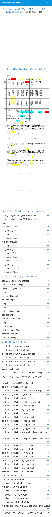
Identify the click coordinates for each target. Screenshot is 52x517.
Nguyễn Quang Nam (13, 12)
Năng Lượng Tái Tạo (17, 9)
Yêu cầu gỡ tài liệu (38, 69)
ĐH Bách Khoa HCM (38, 9)
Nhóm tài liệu (11, 69)
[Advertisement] (26, 40)
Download (23, 69)
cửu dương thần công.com (12, 3)
